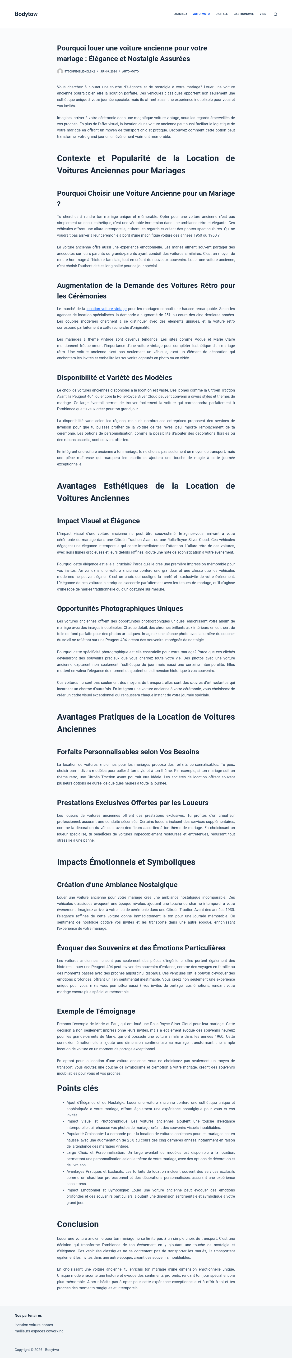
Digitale (222, 14)
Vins (263, 14)
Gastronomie (244, 14)
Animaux (180, 14)
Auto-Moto (201, 14)
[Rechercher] (275, 14)
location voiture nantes (34, 1325)
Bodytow (26, 14)
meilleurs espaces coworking (39, 1331)
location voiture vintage (107, 309)
